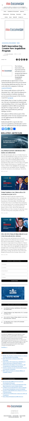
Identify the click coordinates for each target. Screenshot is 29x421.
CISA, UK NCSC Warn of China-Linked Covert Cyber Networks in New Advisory (15, 318)
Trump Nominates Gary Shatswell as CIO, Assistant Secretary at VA (15, 313)
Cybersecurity (6, 14)
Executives (18, 14)
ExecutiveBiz (10, 352)
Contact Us (20, 17)
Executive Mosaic (8, 415)
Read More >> (4, 347)
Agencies (22, 11)
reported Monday (6, 88)
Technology (12, 14)
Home (5, 11)
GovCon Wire (15, 415)
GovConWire (9, 378)
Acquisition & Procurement (13, 11)
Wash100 (15, 17)
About (10, 17)
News (25, 14)
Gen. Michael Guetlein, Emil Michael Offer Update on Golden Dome (15, 308)
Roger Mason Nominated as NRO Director (13, 396)
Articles (6, 17)
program (10, 98)
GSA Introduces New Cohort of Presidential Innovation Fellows (14, 322)
